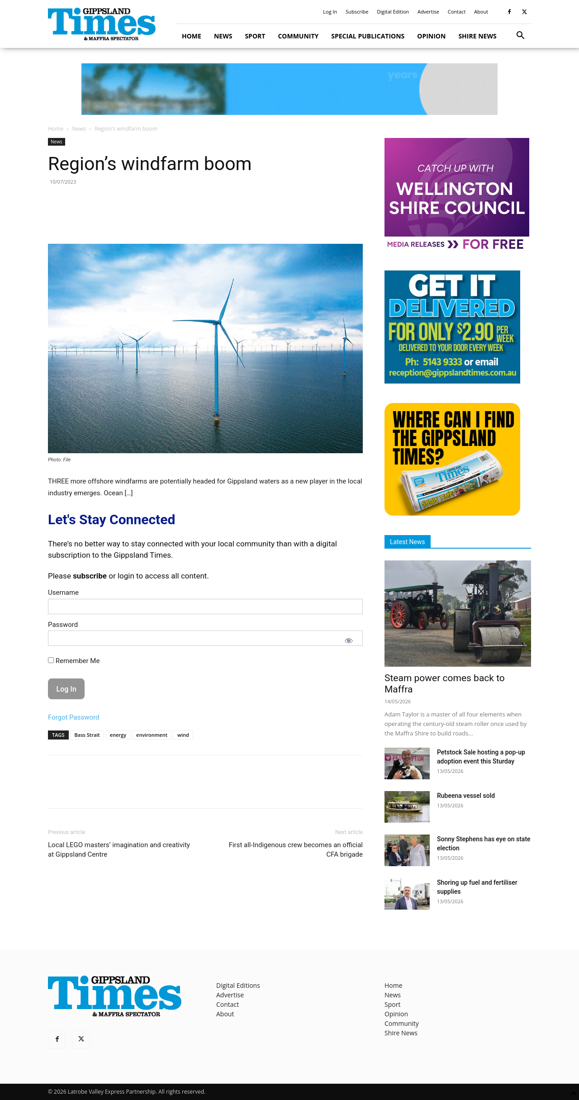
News (223, 36)
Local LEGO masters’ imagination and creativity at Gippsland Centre (119, 849)
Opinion (431, 36)
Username (63, 592)
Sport (255, 36)
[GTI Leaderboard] (289, 89)
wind (183, 734)
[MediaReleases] (456, 248)
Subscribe (357, 11)
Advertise (428, 11)
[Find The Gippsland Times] (452, 513)
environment (151, 734)
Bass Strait (87, 734)
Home (191, 36)
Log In (330, 11)
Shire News (477, 36)
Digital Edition (393, 11)
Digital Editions (238, 985)
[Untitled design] (452, 381)
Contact (457, 11)
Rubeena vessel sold (466, 795)
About (481, 11)
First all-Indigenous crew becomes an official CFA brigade (296, 849)
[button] (520, 36)
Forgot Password (74, 717)
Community (298, 36)
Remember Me (74, 661)
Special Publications (367, 36)
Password (63, 625)
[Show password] (349, 640)
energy (118, 734)
